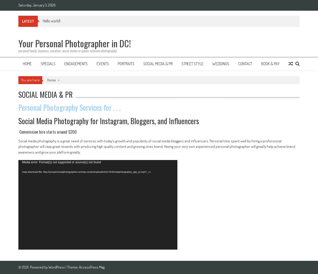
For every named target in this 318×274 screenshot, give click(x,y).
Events (103, 63)
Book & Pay (270, 63)
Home (27, 63)
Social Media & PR (158, 63)
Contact (245, 63)
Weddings (220, 63)
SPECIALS (48, 63)
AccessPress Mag (92, 267)
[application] (97, 205)
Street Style (192, 63)
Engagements (76, 63)
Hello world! (51, 20)
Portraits (126, 63)
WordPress (57, 267)
